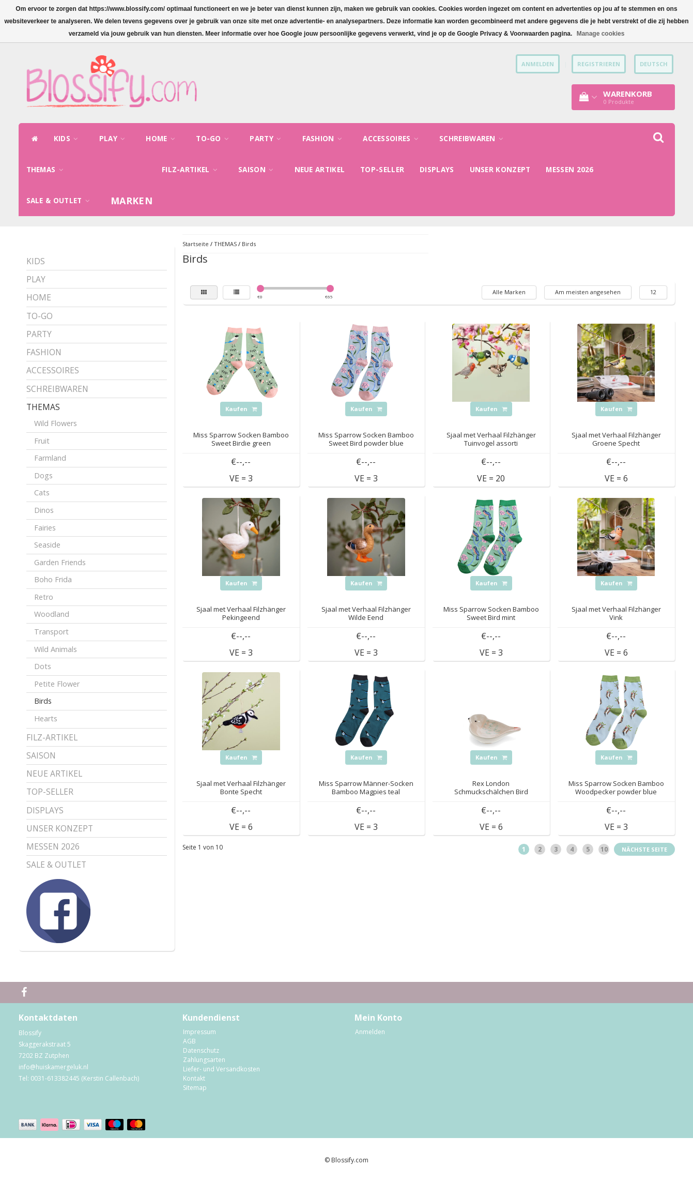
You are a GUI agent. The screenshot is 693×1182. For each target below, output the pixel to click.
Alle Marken (509, 292)
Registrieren (598, 64)
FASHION (325, 138)
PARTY (268, 138)
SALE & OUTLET (61, 200)
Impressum (199, 1031)
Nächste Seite (644, 849)
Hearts (45, 718)
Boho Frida (53, 579)
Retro (43, 597)
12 (653, 292)
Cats (42, 492)
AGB (189, 1041)
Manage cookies (601, 33)
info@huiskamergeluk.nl (53, 1067)
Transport (51, 632)
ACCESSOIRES (393, 138)
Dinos (44, 510)
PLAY (115, 138)
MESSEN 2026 (569, 169)
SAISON (258, 169)
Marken (131, 200)
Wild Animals (55, 649)
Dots (42, 666)
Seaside (47, 545)
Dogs (43, 475)
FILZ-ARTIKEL (192, 169)
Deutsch (654, 64)
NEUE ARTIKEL (320, 169)
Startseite (195, 244)
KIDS (69, 138)
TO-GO (215, 138)
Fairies (45, 528)
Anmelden (370, 1031)
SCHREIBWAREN (474, 138)
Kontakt (194, 1078)
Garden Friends (60, 562)
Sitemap (195, 1087)
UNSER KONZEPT (500, 169)
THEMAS (47, 169)
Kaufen (241, 409)
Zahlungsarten (204, 1059)
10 (604, 849)
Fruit (42, 441)
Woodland (51, 614)
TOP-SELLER (382, 169)
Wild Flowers (55, 423)
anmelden (537, 64)
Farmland (50, 458)
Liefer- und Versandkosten (221, 1069)
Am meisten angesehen (588, 292)
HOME (163, 138)
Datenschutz (201, 1050)
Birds (43, 701)
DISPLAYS (437, 169)
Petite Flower (57, 684)
